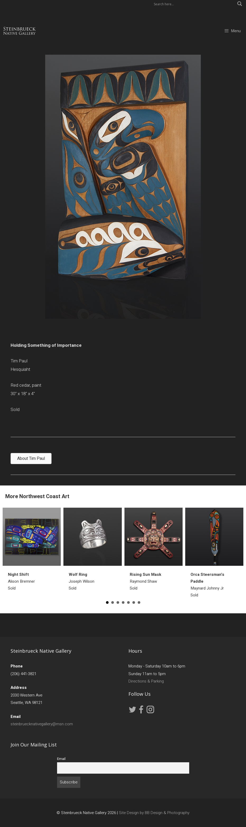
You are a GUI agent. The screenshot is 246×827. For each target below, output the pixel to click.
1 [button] (107, 602)
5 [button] (128, 602)
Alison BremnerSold (21, 581)
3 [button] (118, 602)
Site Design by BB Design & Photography (154, 813)
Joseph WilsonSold (81, 581)
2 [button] (112, 602)
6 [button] (133, 602)
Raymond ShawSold (145, 581)
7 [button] (139, 602)
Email (61, 758)
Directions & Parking (146, 681)
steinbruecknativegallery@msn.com (42, 724)
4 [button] (123, 602)
